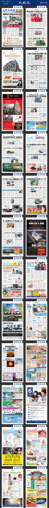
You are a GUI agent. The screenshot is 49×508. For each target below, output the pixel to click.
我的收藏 (5, 3)
